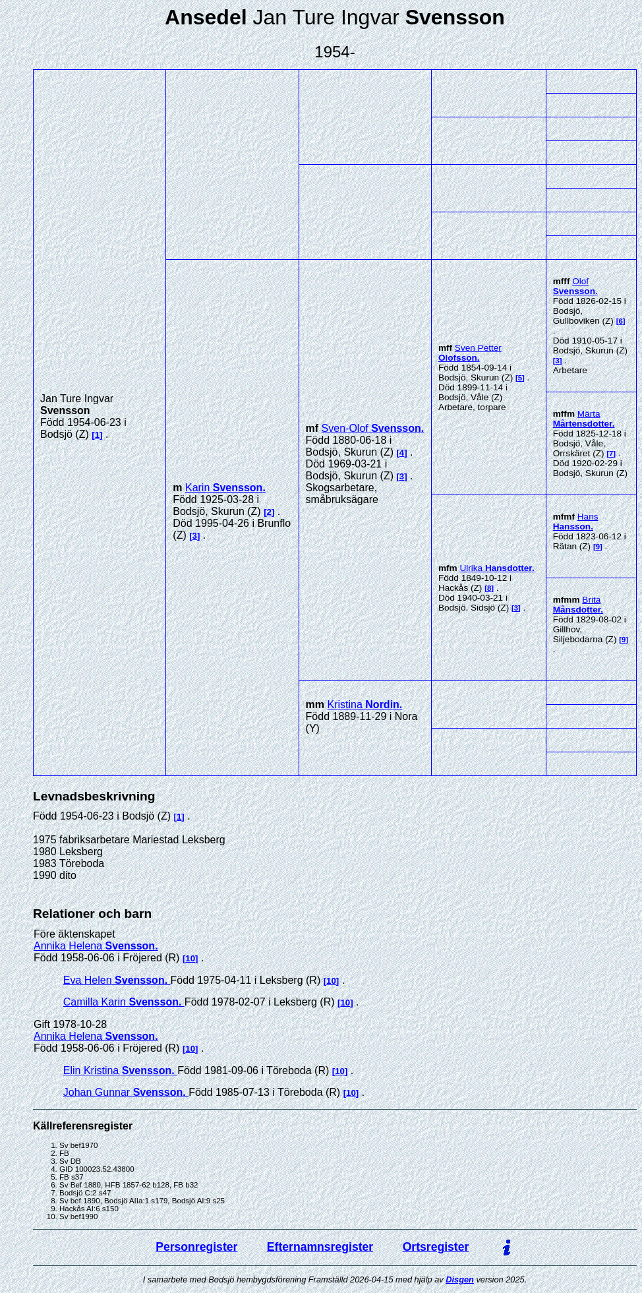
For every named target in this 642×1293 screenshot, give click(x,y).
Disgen (460, 1279)
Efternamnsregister (320, 1246)
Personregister (196, 1246)
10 (190, 958)
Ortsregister (436, 1246)
